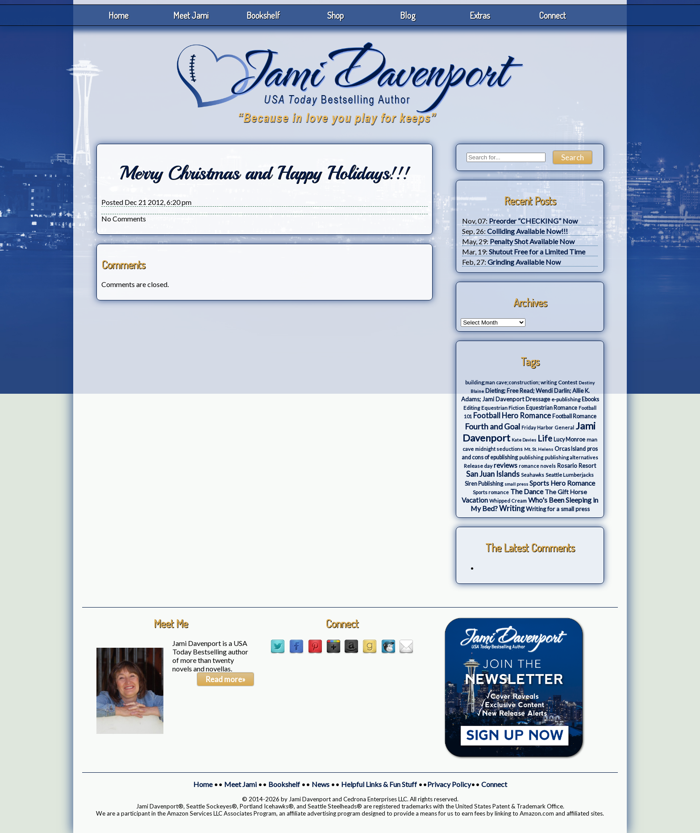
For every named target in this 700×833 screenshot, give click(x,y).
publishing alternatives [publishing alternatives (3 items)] (571, 457)
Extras (480, 15)
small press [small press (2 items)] (516, 484)
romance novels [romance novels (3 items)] (537, 466)
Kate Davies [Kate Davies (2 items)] (524, 439)
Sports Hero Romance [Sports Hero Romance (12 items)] (562, 483)
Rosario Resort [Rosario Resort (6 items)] (576, 465)
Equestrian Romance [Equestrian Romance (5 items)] (551, 407)
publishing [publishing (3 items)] (531, 457)
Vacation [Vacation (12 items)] (475, 500)
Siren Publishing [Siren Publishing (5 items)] (484, 483)
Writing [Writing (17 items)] (512, 508)
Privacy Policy (449, 784)
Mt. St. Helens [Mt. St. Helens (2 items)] (538, 449)
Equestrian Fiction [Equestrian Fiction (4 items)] (503, 407)
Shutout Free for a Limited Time (537, 251)
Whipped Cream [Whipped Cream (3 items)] (508, 501)
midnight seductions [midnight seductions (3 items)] (499, 449)
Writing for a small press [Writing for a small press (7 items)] (558, 508)
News (320, 784)
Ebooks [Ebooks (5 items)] (590, 399)
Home (118, 15)
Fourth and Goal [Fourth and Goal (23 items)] (492, 426)
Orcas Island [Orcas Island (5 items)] (570, 449)
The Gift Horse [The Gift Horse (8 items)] (566, 492)
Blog (408, 15)
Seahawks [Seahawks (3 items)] (532, 475)
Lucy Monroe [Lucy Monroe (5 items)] (569, 439)
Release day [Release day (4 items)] (478, 465)
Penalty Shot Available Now (532, 241)
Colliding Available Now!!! (527, 231)
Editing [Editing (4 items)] (471, 407)
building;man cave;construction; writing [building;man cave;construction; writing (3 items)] (511, 382)
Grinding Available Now (524, 262)
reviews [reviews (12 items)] (505, 465)
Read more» (225, 679)
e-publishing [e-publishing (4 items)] (565, 399)
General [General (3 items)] (564, 427)
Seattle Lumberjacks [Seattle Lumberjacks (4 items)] (570, 474)
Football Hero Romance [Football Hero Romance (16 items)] (512, 415)
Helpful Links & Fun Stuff (379, 784)
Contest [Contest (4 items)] (567, 382)
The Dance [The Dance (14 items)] (526, 491)
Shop (335, 15)
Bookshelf (263, 15)
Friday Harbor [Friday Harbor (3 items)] (537, 427)
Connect (552, 15)
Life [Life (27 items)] (545, 438)
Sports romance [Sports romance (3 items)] (491, 492)
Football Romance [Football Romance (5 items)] (574, 416)
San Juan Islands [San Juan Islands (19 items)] (493, 474)
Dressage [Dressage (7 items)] (537, 399)
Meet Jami (190, 15)
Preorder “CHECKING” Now (533, 221)
